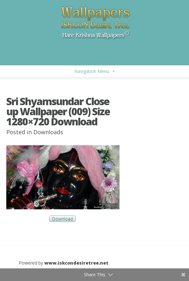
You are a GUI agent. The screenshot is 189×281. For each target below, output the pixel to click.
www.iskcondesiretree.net (76, 263)
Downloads (48, 132)
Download (62, 219)
